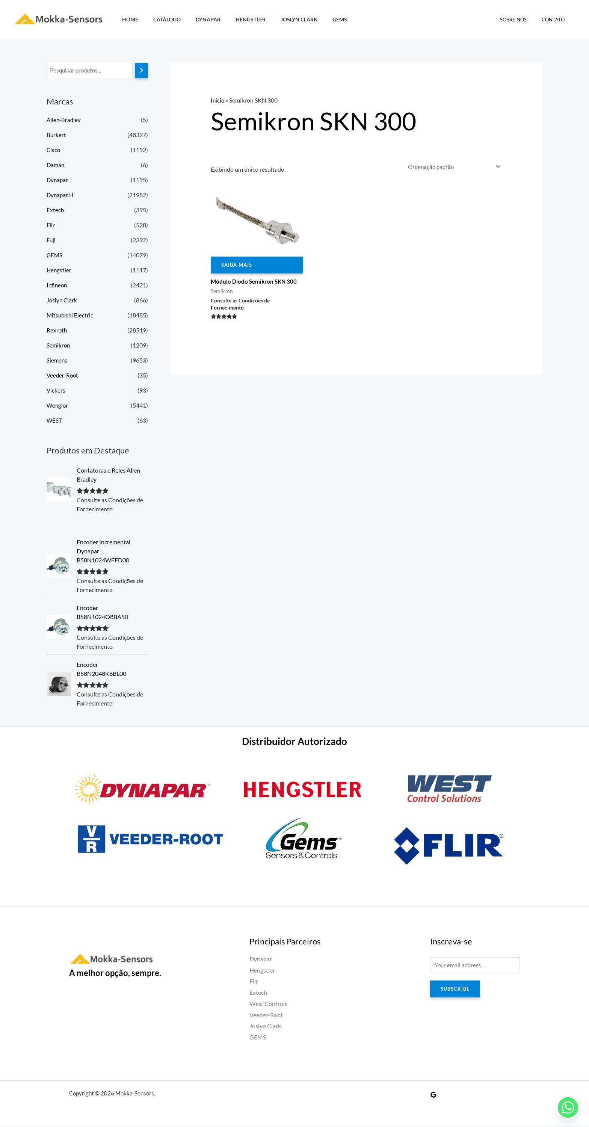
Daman (56, 165)
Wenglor (58, 405)
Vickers (56, 390)
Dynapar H (61, 195)
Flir (51, 225)
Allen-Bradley (64, 120)
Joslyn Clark (280, 19)
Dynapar (197, 19)
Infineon (57, 285)
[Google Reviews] (433, 1095)
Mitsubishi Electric (71, 315)
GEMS (316, 19)
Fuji (51, 240)
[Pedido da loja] (451, 167)
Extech (55, 210)
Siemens (57, 360)
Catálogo (160, 19)
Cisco (54, 150)
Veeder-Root (63, 375)
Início (218, 100)
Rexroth (57, 330)
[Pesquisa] (141, 71)
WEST (54, 421)
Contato (555, 20)
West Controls (268, 1004)
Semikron (59, 345)
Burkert (56, 135)
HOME (128, 19)
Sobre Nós (521, 20)
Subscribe (456, 991)
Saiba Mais (238, 266)
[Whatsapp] (568, 1107)
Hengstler (236, 19)
